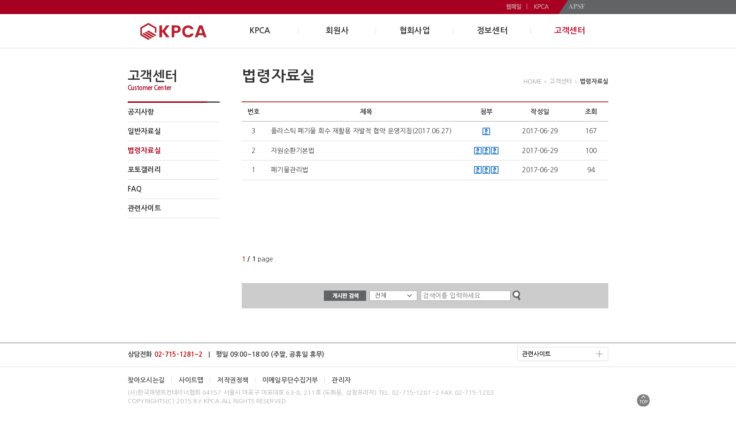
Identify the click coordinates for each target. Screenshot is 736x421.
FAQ (135, 188)
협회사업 (414, 31)
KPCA (260, 31)
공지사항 (141, 111)
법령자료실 (144, 150)
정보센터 (492, 31)
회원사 (337, 31)
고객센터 (569, 31)
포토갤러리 (144, 169)
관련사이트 (144, 208)
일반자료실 (144, 131)
